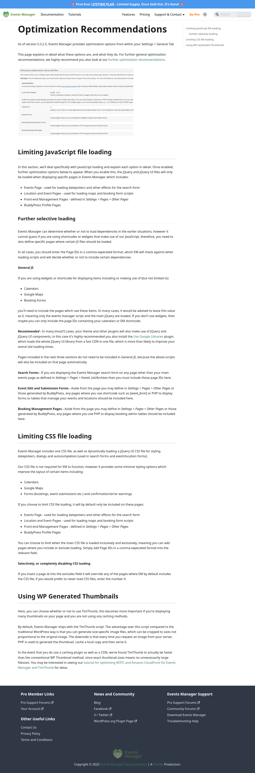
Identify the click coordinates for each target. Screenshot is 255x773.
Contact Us (28, 727)
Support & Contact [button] (168, 14)
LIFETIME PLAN (102, 4)
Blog (97, 702)
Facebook (102, 709)
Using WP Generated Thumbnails (205, 45)
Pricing (145, 14)
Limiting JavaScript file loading (203, 28)
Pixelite (158, 764)
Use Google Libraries (148, 336)
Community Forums (183, 709)
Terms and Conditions (36, 740)
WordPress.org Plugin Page (115, 721)
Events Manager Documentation (123, 764)
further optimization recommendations (136, 60)
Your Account (32, 709)
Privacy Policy (30, 733)
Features (128, 14)
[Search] (232, 14)
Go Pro (194, 14)
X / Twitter (103, 715)
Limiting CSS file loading (200, 39)
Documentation (52, 14)
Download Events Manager (186, 715)
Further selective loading (203, 34)
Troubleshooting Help (183, 721)
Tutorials (74, 14)
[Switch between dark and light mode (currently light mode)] (205, 14)
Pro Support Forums (37, 702)
